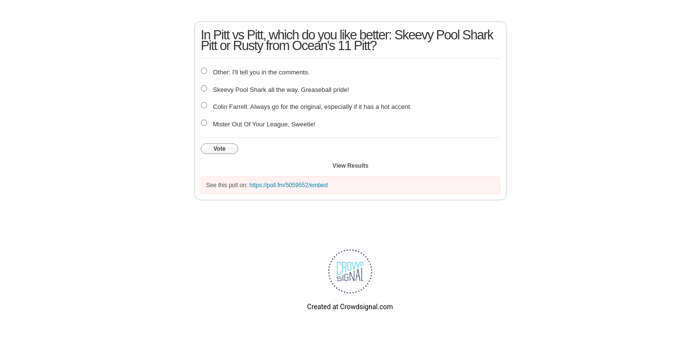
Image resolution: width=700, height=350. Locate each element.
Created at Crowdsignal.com (350, 307)
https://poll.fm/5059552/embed (288, 185)
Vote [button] (219, 148)
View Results (350, 165)
